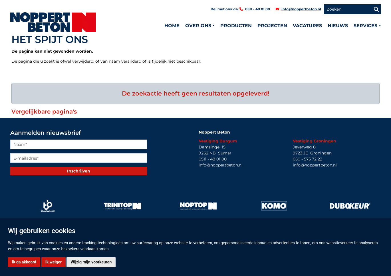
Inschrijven (78, 171)
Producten (236, 25)
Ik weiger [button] (53, 262)
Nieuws (338, 25)
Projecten (272, 25)
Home (172, 25)
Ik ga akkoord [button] (24, 262)
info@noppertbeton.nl (301, 9)
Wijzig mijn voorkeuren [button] (91, 262)
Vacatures (307, 25)
